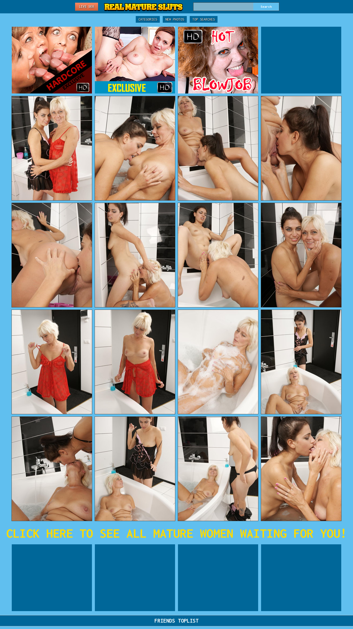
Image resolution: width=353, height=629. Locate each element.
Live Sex (86, 7)
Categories (147, 19)
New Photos (174, 19)
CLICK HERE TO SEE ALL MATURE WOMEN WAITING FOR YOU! (176, 533)
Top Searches (203, 19)
